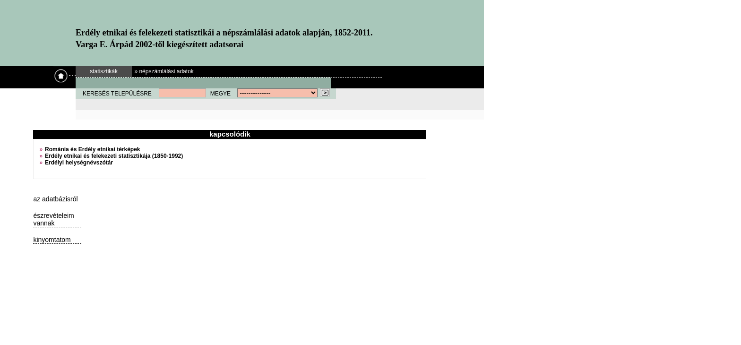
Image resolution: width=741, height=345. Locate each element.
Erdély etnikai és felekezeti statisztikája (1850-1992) (114, 156)
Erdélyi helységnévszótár (79, 162)
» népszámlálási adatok (163, 71)
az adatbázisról (55, 199)
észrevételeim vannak (53, 219)
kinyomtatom (51, 239)
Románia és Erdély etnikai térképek (92, 149)
